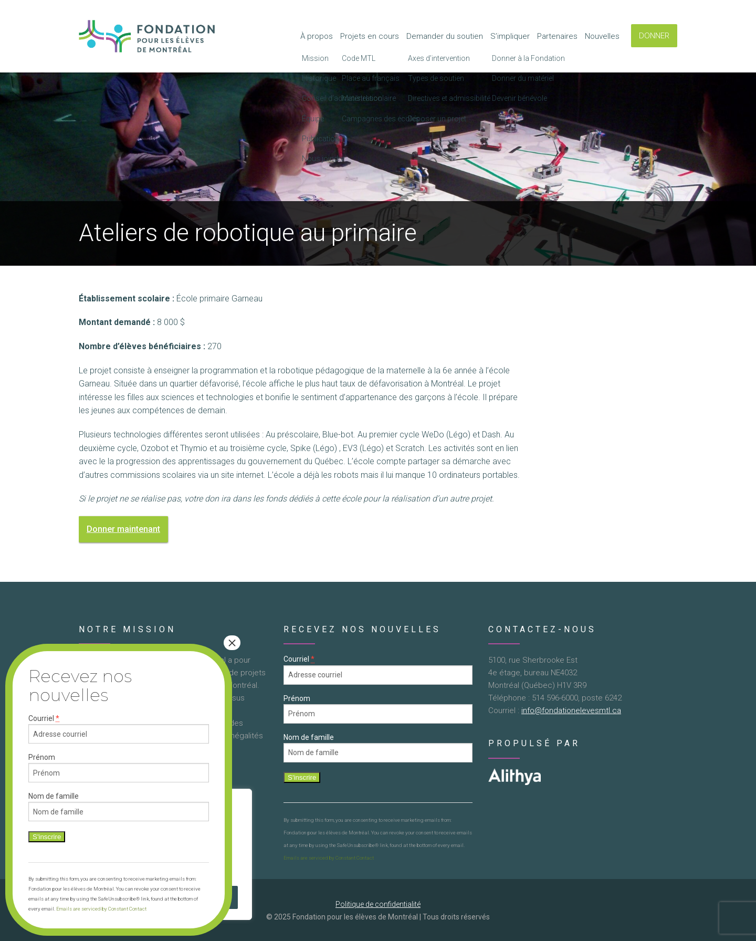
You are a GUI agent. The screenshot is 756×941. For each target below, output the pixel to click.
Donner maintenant (123, 529)
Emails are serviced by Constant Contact (329, 858)
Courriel (299, 659)
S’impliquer (510, 36)
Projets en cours (369, 36)
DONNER (654, 35)
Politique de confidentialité (378, 904)
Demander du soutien (444, 36)
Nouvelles (602, 36)
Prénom (297, 698)
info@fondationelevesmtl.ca (571, 710)
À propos (316, 36)
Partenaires (557, 36)
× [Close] (232, 642)
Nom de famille (309, 737)
